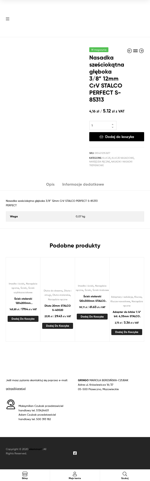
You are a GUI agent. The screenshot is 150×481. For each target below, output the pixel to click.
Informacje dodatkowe (83, 184)
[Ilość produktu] (103, 125)
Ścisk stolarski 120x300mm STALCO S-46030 (92, 299)
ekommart (35, 449)
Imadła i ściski (16, 283)
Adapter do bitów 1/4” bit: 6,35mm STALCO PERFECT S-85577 (127, 314)
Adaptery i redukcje (122, 296)
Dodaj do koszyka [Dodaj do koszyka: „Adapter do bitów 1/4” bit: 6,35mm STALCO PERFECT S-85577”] (126, 332)
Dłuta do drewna (53, 290)
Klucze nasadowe (123, 157)
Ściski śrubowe (101, 290)
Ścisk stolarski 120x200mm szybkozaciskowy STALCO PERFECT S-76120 (23, 301)
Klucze (106, 157)
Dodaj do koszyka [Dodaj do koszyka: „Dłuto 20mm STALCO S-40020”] (57, 325)
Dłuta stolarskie (61, 294)
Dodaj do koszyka (119, 136)
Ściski (24, 287)
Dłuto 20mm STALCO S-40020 (58, 308)
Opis (50, 184)
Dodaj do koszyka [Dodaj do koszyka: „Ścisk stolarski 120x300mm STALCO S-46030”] (92, 316)
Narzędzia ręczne (99, 161)
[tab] (50, 185)
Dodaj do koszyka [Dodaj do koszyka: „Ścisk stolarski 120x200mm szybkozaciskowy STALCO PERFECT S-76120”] (23, 318)
